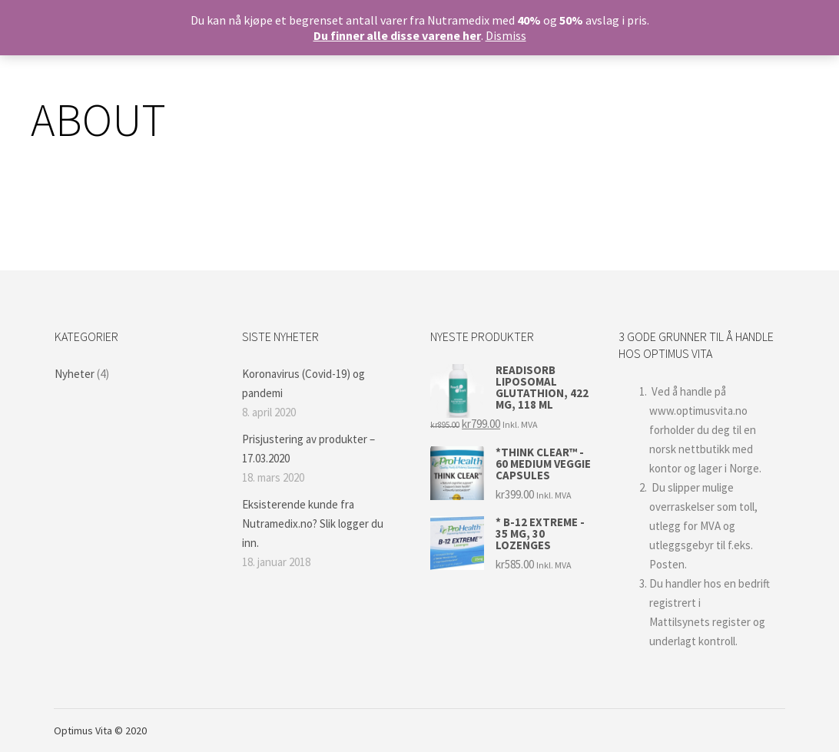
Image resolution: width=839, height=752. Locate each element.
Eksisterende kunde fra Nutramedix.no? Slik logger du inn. (312, 523)
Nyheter (75, 373)
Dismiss (506, 35)
